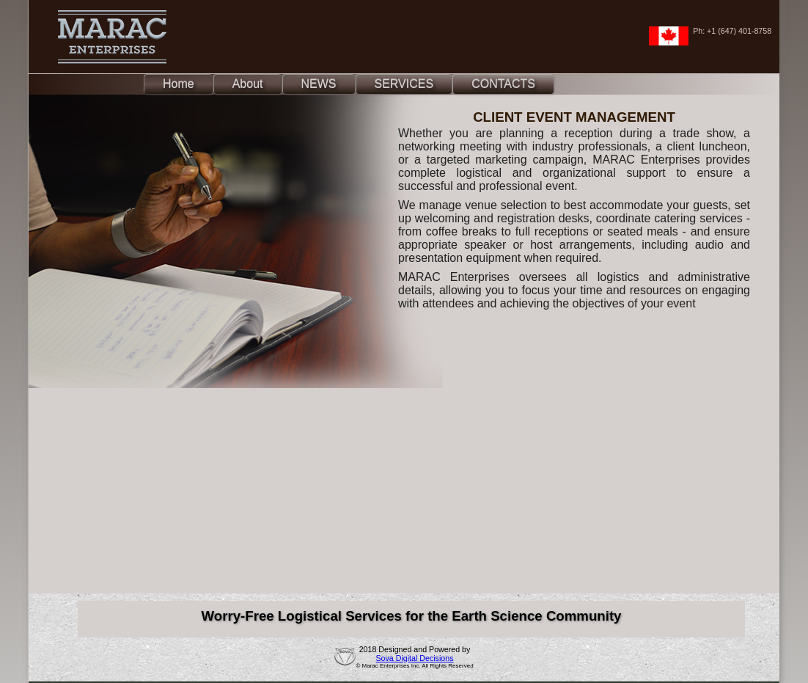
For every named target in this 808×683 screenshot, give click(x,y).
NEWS (319, 84)
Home (178, 84)
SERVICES (404, 84)
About (247, 84)
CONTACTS (503, 84)
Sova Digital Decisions (414, 658)
